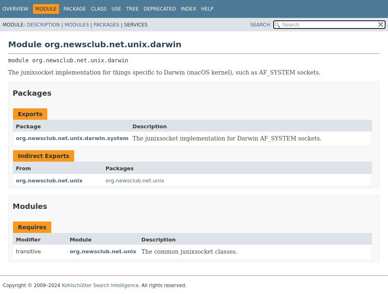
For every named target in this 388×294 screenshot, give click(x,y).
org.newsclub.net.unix (49, 181)
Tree (132, 9)
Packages (106, 25)
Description (43, 25)
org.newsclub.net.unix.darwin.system (72, 138)
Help (207, 9)
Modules (77, 25)
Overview (15, 9)
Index (188, 9)
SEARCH (260, 25)
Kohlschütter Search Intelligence (100, 285)
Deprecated (160, 9)
